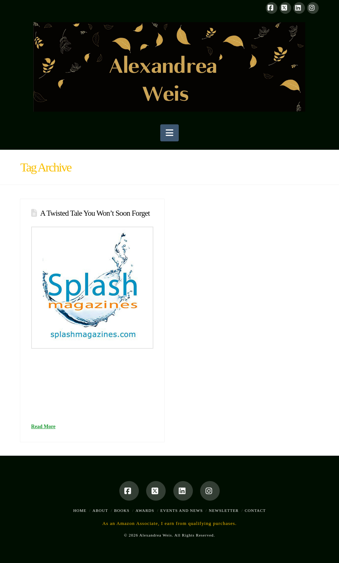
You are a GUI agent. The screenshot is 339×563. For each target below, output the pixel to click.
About (100, 510)
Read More (43, 426)
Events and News (181, 510)
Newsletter (224, 510)
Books (121, 510)
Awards (145, 510)
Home (79, 510)
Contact (255, 510)
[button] (169, 132)
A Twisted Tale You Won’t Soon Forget (95, 213)
